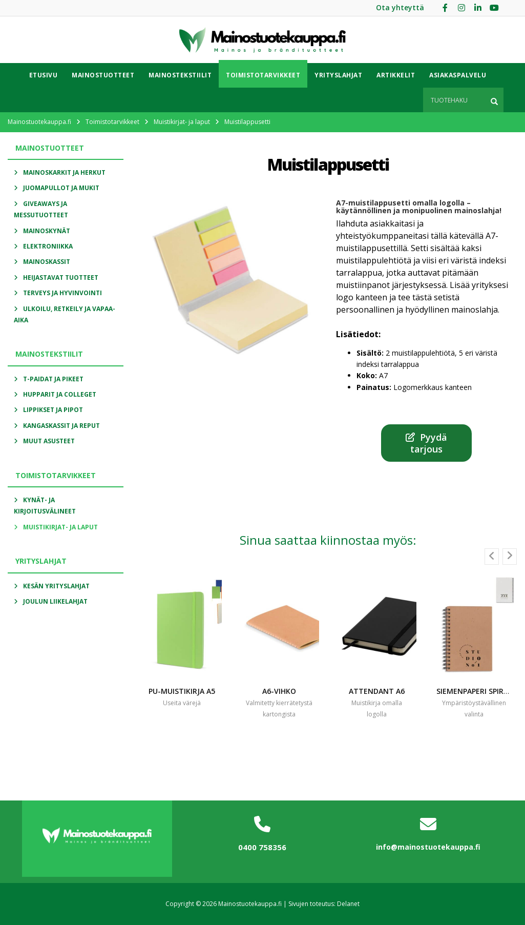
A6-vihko (279, 691)
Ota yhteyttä (400, 7)
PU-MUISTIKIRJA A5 (182, 691)
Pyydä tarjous (426, 443)
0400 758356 (262, 847)
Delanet (348, 903)
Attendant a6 (377, 691)
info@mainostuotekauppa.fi (428, 847)
